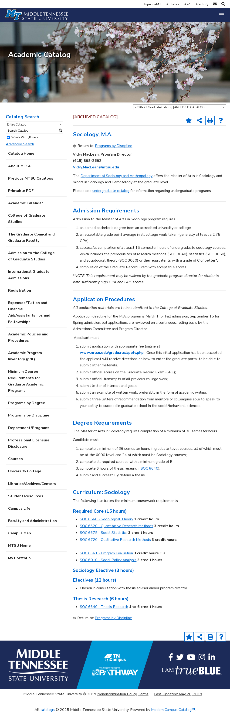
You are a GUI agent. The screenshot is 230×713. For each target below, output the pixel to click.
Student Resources (25, 496)
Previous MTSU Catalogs (30, 178)
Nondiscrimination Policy (117, 694)
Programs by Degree (26, 403)
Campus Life (19, 508)
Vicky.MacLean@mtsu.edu (96, 167)
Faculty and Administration (32, 520)
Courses (15, 458)
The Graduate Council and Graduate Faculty (31, 237)
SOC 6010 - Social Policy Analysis (108, 560)
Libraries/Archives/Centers (32, 483)
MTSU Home (19, 545)
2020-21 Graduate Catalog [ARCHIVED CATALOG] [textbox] (170, 107)
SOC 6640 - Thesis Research (104, 606)
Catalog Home (21, 153)
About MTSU (19, 166)
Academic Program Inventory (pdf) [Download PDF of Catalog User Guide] (25, 356)
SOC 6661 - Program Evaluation (106, 553)
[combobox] (179, 107)
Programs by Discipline (28, 415)
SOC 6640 (149, 468)
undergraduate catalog (110, 190)
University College (24, 471)
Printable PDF (21, 190)
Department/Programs (28, 427)
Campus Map (19, 533)
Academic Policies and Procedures (28, 337)
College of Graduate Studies (26, 218)
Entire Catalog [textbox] (17, 125)
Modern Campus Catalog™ (173, 709)
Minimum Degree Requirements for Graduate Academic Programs (26, 381)
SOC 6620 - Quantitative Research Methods (116, 526)
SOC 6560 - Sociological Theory (106, 519)
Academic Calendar (25, 203)
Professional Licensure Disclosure (29, 443)
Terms (143, 694)
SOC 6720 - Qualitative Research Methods (115, 539)
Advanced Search (20, 144)
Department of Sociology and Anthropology (116, 175)
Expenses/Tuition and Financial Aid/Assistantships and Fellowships (29, 312)
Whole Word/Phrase (24, 137)
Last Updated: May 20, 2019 (178, 694)
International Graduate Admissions (29, 274)
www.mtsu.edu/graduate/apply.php (112, 352)
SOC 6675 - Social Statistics (103, 532)
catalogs (48, 709)
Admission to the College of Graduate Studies (31, 256)
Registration (19, 290)
